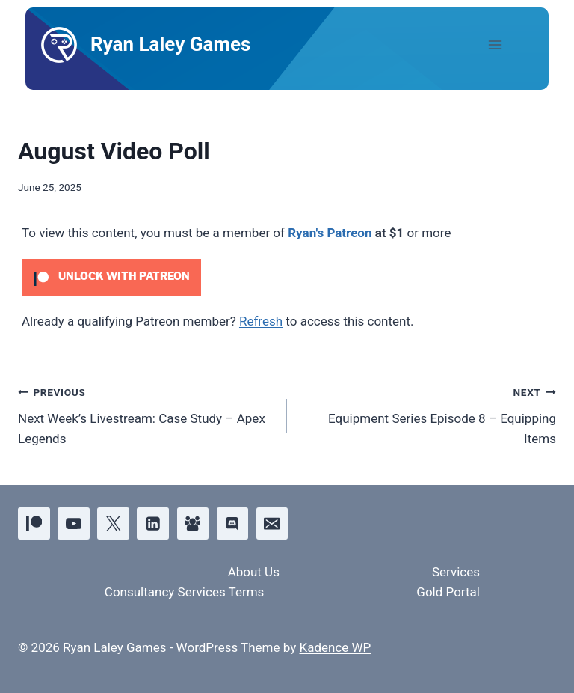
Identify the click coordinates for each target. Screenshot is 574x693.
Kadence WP (335, 647)
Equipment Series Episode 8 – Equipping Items (428, 414)
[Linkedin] (153, 523)
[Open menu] (507, 44)
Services (456, 571)
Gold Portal (448, 591)
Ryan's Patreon (329, 232)
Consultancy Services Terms (185, 591)
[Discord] (233, 523)
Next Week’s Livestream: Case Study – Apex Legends (146, 414)
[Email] (272, 523)
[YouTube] (74, 523)
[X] (113, 523)
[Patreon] (34, 523)
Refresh (261, 321)
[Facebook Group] (193, 523)
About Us (254, 571)
